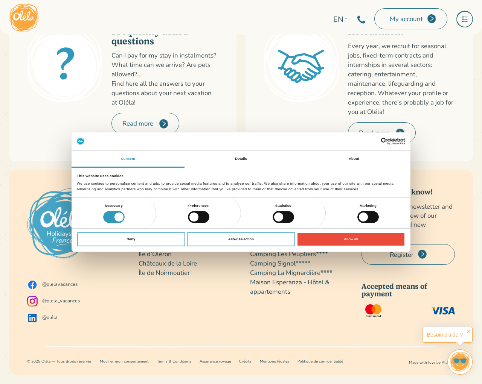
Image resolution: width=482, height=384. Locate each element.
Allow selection (241, 239)
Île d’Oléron (155, 253)
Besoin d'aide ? (445, 335)
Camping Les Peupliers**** (289, 253)
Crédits (245, 361)
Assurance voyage (215, 361)
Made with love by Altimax (432, 362)
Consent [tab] (128, 159)
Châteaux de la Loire (168, 263)
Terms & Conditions (174, 361)
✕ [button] (469, 331)
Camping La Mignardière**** (291, 272)
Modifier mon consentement (124, 361)
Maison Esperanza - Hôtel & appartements (289, 287)
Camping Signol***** (280, 263)
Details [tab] (241, 159)
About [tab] (354, 159)
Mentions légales (274, 361)
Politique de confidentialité (320, 361)
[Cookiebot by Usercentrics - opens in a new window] (372, 141)
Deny (131, 239)
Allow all (351, 239)
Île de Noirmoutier (164, 272)
